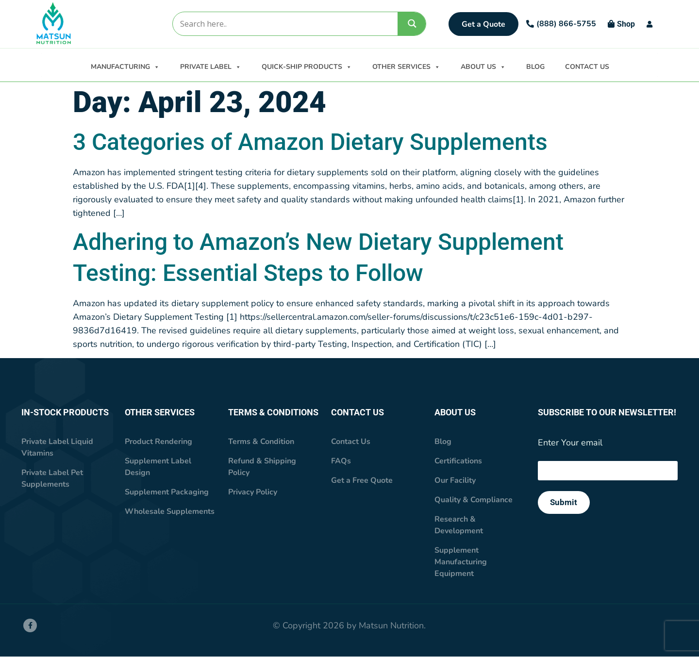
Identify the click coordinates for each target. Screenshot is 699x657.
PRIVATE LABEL (210, 66)
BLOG (535, 66)
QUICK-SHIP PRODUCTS (307, 66)
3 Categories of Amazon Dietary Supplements (310, 142)
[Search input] (284, 23)
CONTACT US (587, 66)
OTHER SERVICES (406, 66)
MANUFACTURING (125, 66)
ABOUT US (483, 66)
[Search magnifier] (412, 23)
